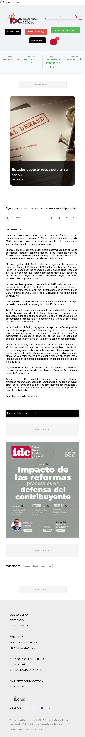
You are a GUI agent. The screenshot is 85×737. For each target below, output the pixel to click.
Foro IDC (13, 31)
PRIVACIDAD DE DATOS (22, 647)
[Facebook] (27, 708)
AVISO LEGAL (17, 637)
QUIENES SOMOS (19, 614)
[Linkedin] (49, 708)
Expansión (32, 396)
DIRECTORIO (17, 620)
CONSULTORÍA (18, 664)
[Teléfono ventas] (23, 724)
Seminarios (36, 41)
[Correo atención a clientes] (59, 720)
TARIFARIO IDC (18, 686)
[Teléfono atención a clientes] (29, 720)
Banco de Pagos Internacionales (38, 566)
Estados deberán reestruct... (22, 413)
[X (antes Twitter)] (42, 708)
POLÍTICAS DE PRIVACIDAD (24, 642)
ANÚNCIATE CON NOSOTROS (26, 681)
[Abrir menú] (80, 17)
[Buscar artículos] (61, 17)
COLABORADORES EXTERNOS (27, 659)
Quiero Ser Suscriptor (65, 31)
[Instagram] (34, 708)
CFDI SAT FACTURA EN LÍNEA (26, 669)
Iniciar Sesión (36, 31)
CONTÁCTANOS (19, 625)
